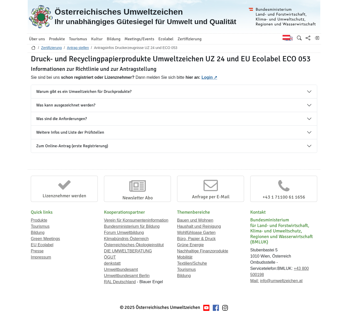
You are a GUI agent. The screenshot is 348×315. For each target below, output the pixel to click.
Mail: (254, 281)
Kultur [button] (97, 39)
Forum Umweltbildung (124, 232)
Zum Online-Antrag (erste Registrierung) (72, 146)
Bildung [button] (113, 39)
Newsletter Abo (137, 198)
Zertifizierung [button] (189, 39)
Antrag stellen (78, 48)
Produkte (39, 220)
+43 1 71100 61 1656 (284, 197)
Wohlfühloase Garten (196, 232)
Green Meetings (45, 239)
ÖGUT (110, 257)
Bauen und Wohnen (195, 220)
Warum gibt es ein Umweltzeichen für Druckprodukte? (83, 91)
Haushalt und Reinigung (199, 226)
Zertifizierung (51, 48)
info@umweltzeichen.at (281, 281)
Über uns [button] (37, 39)
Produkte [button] (57, 39)
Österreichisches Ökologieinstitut (134, 245)
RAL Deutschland (120, 282)
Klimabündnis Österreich (126, 239)
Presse (37, 251)
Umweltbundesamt (121, 269)
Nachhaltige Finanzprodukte (202, 251)
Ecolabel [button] (165, 39)
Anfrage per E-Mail (210, 197)
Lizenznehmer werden (64, 196)
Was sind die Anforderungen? (61, 118)
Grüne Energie (190, 245)
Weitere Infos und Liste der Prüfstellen (70, 132)
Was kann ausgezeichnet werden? (65, 105)
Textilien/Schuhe (192, 263)
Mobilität (184, 257)
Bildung (37, 232)
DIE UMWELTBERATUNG (128, 251)
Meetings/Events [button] (139, 39)
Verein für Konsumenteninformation (136, 220)
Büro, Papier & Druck (196, 239)
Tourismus (40, 226)
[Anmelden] (316, 38)
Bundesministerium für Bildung (132, 226)
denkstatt (112, 263)
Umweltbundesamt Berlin (127, 275)
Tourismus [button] (78, 39)
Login (207, 77)
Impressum (41, 257)
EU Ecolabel (42, 245)
